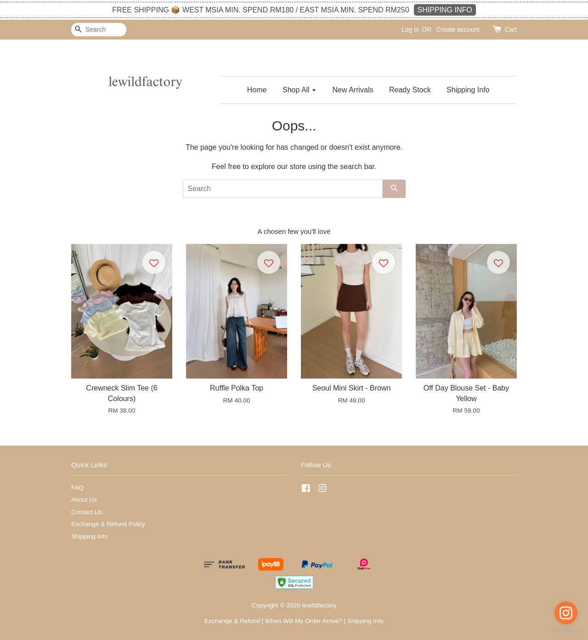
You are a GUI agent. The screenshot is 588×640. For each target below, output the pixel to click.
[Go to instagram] (565, 612)
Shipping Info (468, 90)
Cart (511, 29)
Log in (410, 29)
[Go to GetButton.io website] (566, 631)
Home (257, 90)
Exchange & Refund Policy (108, 524)
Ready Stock (410, 90)
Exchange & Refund (232, 620)
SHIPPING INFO (445, 10)
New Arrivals (353, 90)
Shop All (300, 90)
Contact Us (86, 512)
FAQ (77, 487)
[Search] (98, 29)
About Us (84, 499)
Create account (458, 29)
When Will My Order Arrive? (303, 620)
